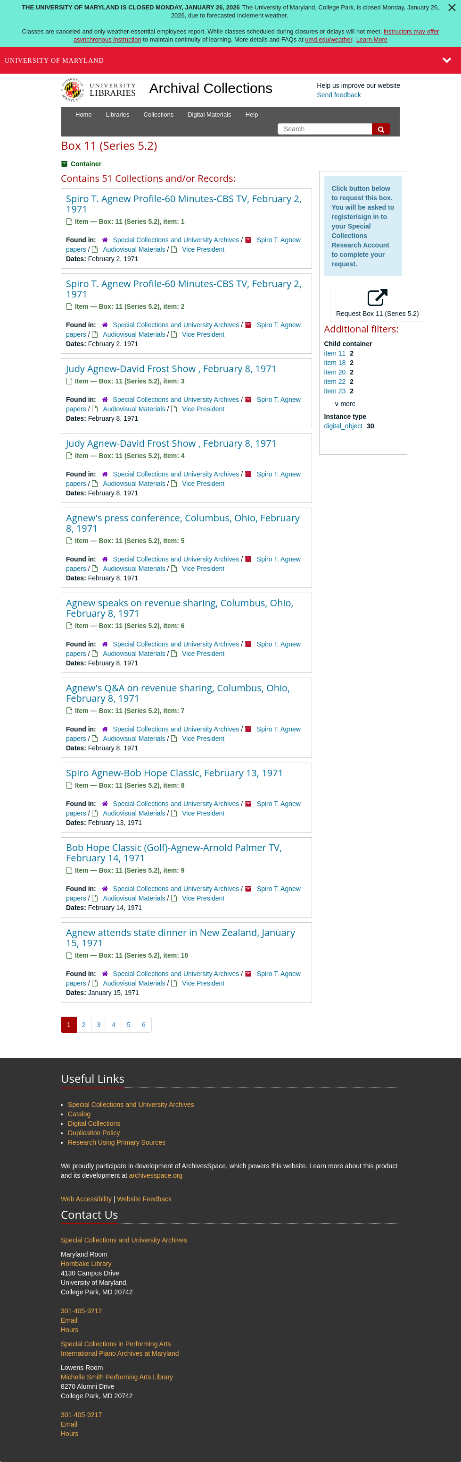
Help (252, 114)
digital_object (344, 426)
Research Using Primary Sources (116, 1142)
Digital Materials (209, 114)
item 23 (336, 391)
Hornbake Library (86, 1263)
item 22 (336, 381)
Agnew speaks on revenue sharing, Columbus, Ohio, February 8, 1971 (180, 608)
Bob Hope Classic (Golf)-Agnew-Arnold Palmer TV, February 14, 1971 (174, 852)
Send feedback (339, 95)
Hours (69, 1330)
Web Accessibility (86, 1199)
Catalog (79, 1114)
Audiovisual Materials (134, 249)
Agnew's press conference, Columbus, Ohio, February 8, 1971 (183, 523)
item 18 (336, 362)
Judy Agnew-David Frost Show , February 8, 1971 (171, 368)
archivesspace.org (156, 1175)
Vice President (203, 249)
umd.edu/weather (328, 39)
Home (83, 114)
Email (69, 1320)
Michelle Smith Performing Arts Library (117, 1377)
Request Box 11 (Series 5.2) (377, 303)
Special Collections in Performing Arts (116, 1344)
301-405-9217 (81, 1415)
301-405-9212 (81, 1311)
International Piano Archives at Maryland (120, 1353)
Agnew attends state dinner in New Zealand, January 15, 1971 (180, 937)
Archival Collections (211, 88)
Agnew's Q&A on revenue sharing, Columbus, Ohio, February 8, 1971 (178, 693)
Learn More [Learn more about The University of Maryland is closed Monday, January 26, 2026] (371, 39)
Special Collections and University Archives (176, 240)
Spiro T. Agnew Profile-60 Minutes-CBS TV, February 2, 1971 (184, 203)
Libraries (118, 114)
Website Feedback (144, 1199)
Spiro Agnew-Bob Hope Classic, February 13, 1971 (174, 772)
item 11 (336, 353)
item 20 (336, 372)
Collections (159, 114)
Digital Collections (94, 1123)
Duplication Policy (94, 1133)
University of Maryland (54, 60)
